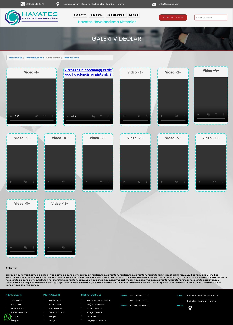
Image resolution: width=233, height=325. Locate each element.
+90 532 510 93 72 (35, 4)
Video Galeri (55, 304)
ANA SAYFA (80, 15)
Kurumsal (16, 304)
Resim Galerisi (71, 57)
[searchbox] (210, 18)
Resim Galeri (55, 300)
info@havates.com (169, 4)
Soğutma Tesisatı (96, 304)
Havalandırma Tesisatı (98, 300)
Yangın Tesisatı (94, 312)
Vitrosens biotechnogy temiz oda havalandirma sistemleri (88, 72)
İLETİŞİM (134, 15)
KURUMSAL (96, 15)
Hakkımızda (15, 57)
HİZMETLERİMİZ (116, 15)
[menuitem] (81, 15)
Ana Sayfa (16, 300)
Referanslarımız (34, 57)
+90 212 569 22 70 (139, 295)
